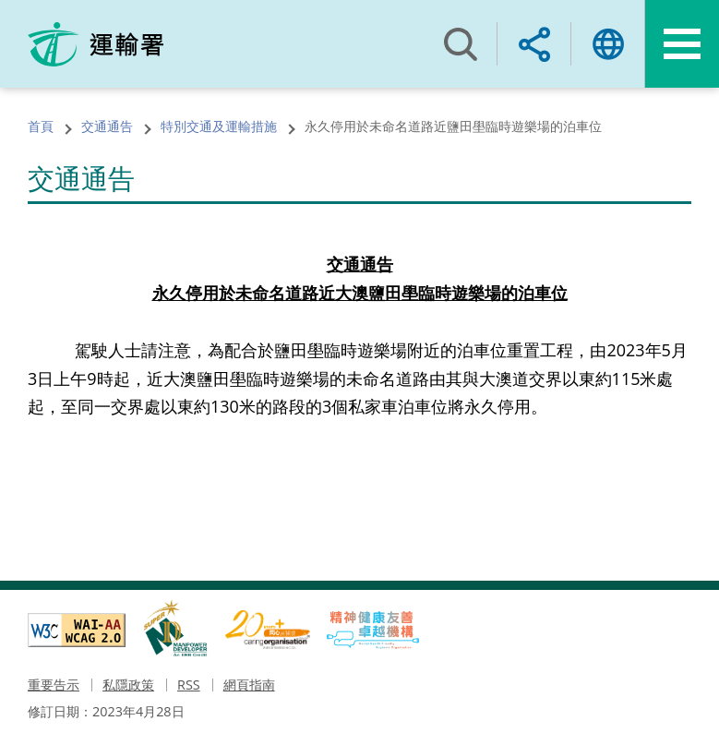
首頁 (41, 126)
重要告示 (53, 684)
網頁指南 (249, 684)
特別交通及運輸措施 (219, 126)
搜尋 (460, 44)
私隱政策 (128, 684)
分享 (534, 44)
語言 (608, 44)
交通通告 (107, 126)
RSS (188, 684)
